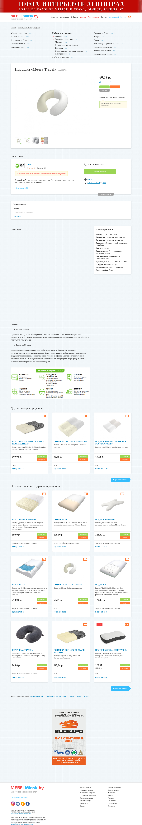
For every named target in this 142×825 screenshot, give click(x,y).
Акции (83, 17)
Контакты (111, 801)
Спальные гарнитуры (64, 39)
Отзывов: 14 (41, 168)
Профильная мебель (103, 47)
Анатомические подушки (56, 691)
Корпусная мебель (19, 40)
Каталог (54, 17)
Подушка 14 (101, 580)
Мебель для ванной (102, 50)
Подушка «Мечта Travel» (68, 580)
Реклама (111, 793)
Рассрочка (111, 788)
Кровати (58, 36)
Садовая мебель (101, 33)
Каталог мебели (85, 783)
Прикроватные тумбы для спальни (69, 51)
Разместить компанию (20, 792)
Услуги (97, 36)
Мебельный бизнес (117, 17)
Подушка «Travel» (22, 645)
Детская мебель (17, 47)
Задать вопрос (100, 171)
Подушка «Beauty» (105, 515)
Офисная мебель (18, 43)
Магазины (64, 17)
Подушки (36, 27)
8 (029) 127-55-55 (18, 542)
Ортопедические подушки (79, 691)
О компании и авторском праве (21, 809)
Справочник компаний (88, 791)
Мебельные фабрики (87, 788)
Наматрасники (61, 54)
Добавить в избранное (107, 82)
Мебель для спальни (25, 27)
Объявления (112, 796)
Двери (96, 40)
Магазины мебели (86, 785)
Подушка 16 (60, 515)
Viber (104, 183)
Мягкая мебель (17, 36)
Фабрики (74, 17)
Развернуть (17, 211)
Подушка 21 (18, 580)
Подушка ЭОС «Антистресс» (111, 645)
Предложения (112, 799)
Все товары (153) (22, 183)
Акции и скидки (85, 796)
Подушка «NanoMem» (24, 515)
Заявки (104, 17)
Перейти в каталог (120, 475)
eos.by (90, 179)
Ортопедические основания (66, 45)
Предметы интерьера (103, 54)
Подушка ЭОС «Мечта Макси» (70, 437)
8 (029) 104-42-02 (94, 164)
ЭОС (29, 164)
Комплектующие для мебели (106, 43)
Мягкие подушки (36, 691)
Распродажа (93, 17)
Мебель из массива (60, 57)
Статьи (82, 801)
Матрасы (58, 42)
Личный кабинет (114, 785)
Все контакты (106, 189)
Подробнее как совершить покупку (22, 819)
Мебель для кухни (19, 33)
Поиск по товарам (86, 793)
